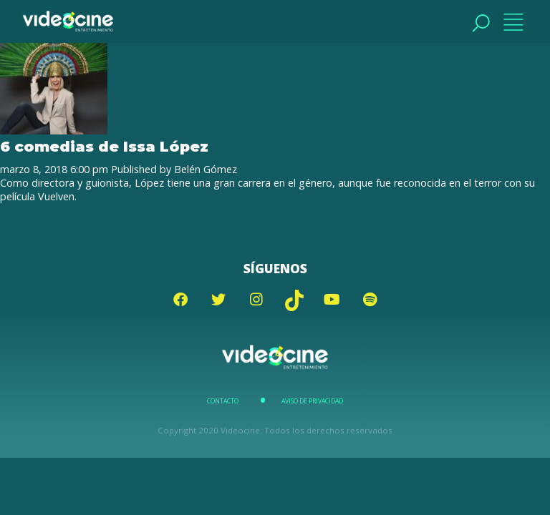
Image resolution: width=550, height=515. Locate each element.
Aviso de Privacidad (312, 401)
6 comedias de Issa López (104, 146)
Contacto (222, 401)
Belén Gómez (205, 169)
